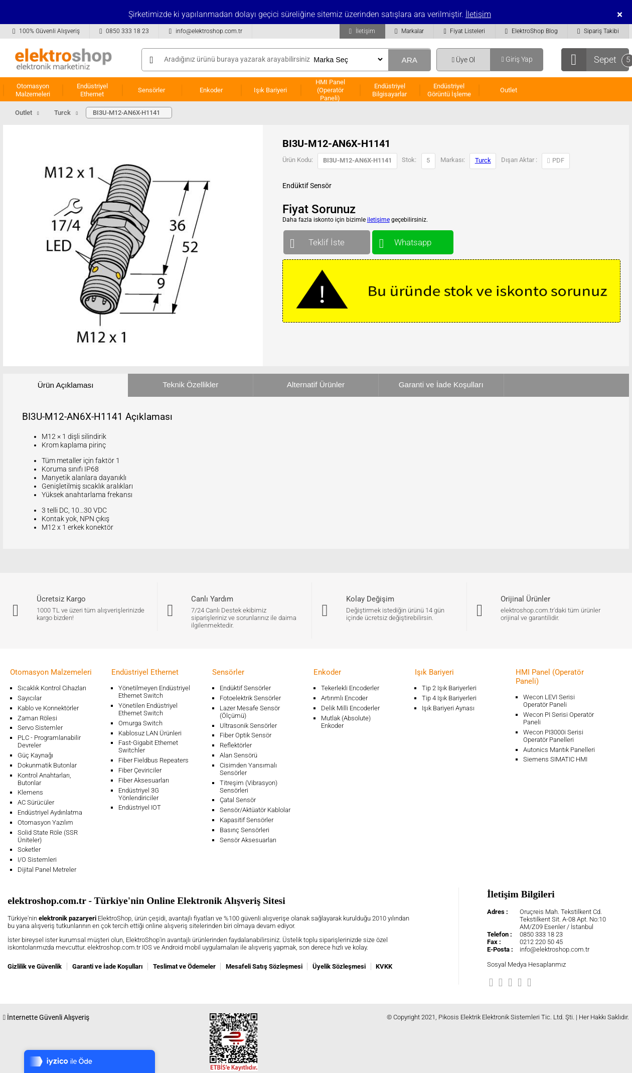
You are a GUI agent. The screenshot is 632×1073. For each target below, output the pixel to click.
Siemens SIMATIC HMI (555, 759)
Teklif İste (326, 240)
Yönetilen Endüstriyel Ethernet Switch (148, 709)
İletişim (478, 14)
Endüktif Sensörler (245, 688)
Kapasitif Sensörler (246, 820)
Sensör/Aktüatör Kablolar (255, 810)
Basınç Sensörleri (244, 830)
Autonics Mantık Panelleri (559, 749)
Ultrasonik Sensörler (248, 725)
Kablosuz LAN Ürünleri (150, 733)
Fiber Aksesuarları (143, 780)
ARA (409, 60)
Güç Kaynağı (35, 755)
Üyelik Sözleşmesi (339, 966)
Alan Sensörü (238, 755)
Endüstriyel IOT (139, 807)
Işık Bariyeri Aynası (448, 708)
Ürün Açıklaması (66, 385)
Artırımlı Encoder (344, 698)
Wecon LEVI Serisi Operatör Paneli (549, 700)
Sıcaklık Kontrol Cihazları (52, 688)
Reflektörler (236, 745)
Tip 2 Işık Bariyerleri (449, 688)
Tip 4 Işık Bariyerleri (449, 698)
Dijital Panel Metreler (47, 869)
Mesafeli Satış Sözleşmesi (264, 966)
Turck (483, 160)
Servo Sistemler (40, 727)
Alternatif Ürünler (316, 384)
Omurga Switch (140, 723)
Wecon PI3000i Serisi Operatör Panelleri (553, 735)
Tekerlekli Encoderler (350, 688)
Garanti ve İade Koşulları (441, 384)
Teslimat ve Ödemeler (184, 966)
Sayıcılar (30, 698)
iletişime (378, 219)
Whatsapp (412, 240)
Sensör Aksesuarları (248, 840)
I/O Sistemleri (37, 859)
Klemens (30, 792)
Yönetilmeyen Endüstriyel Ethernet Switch (154, 691)
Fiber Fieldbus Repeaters (153, 760)
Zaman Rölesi (37, 718)
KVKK (384, 966)
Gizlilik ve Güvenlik (35, 966)
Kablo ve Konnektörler (48, 708)
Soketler (29, 849)
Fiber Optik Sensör (245, 735)
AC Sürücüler (36, 802)
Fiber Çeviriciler (140, 770)
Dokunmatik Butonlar (47, 765)
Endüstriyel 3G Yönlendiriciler (138, 794)
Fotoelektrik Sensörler (250, 698)
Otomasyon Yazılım (45, 822)
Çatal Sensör (238, 800)
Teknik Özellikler (190, 384)
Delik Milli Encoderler (350, 708)
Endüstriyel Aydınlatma (50, 812)
